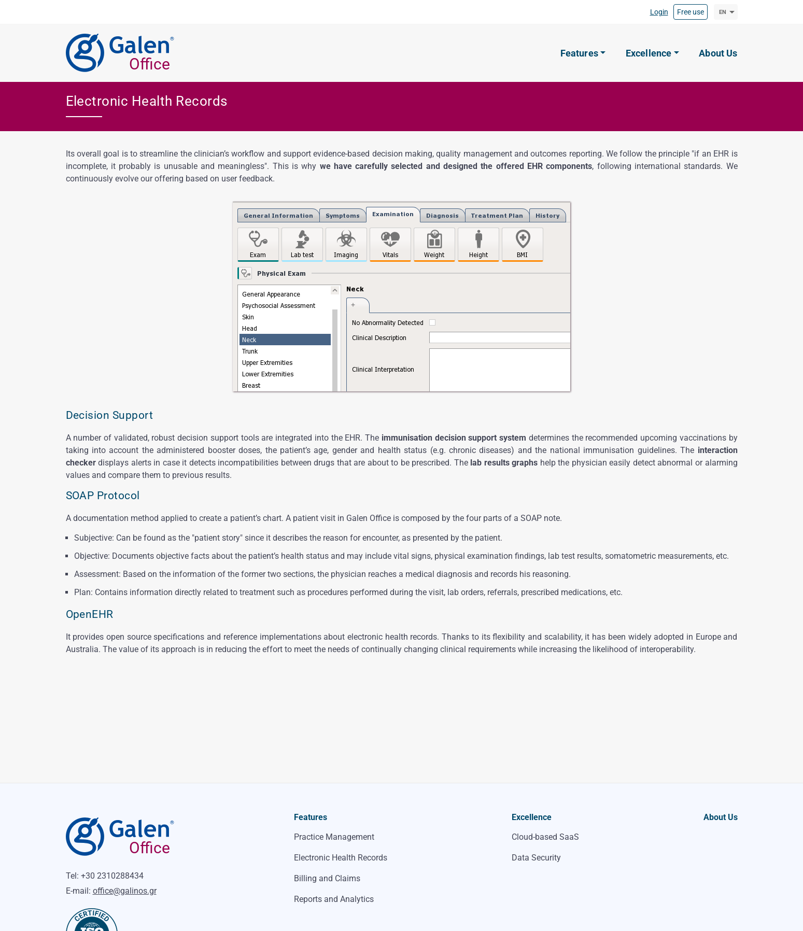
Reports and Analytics (334, 899)
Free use (690, 12)
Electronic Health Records (340, 858)
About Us (720, 817)
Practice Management (334, 837)
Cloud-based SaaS (545, 837)
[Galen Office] (125, 53)
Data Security (536, 858)
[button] (583, 53)
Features (310, 817)
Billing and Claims (327, 878)
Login (659, 12)
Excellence (532, 817)
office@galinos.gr (125, 891)
